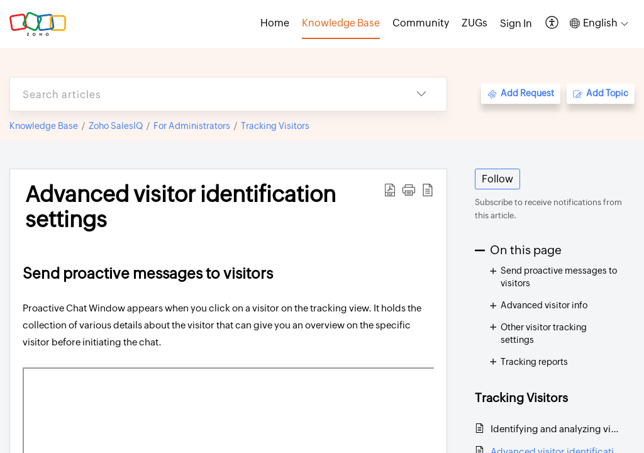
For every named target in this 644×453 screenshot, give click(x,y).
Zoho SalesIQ (116, 126)
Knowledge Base (43, 126)
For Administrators (191, 126)
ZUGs (474, 23)
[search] (203, 94)
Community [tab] (420, 23)
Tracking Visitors (275, 126)
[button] (552, 23)
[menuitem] (516, 24)
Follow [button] (497, 179)
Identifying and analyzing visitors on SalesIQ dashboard (556, 428)
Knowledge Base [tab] (341, 23)
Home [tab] (274, 23)
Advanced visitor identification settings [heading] (180, 207)
